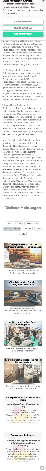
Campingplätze (32, 223)
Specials (38, 229)
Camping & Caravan (12, 229)
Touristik (18, 223)
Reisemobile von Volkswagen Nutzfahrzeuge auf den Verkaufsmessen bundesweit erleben (23, 310)
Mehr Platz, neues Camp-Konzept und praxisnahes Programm (23, 349)
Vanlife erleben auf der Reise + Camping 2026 (23, 323)
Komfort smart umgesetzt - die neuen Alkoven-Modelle (23, 361)
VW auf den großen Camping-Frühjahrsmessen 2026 (23, 283)
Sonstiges (28, 229)
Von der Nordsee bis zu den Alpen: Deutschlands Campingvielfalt (23, 272)
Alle (9, 223)
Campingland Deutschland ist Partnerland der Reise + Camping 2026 (23, 245)
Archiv (23, 234)
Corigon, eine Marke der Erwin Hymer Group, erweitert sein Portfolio (23, 387)
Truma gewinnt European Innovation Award (23, 398)
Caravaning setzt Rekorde (23, 435)
